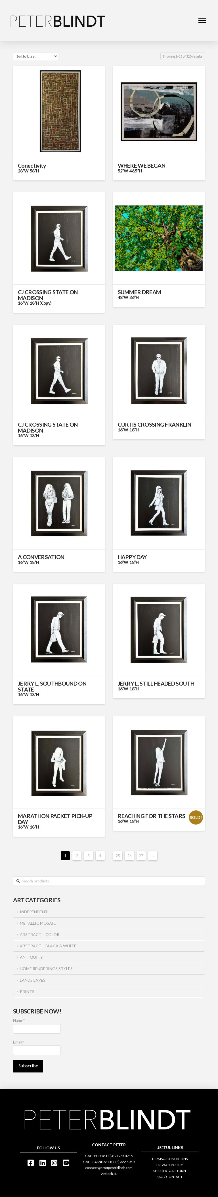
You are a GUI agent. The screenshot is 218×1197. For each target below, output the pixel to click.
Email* (37, 1047)
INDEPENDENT (34, 911)
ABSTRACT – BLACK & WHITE (48, 945)
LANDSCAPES (32, 980)
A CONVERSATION (41, 557)
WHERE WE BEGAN (141, 165)
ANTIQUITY (31, 957)
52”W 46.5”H (130, 170)
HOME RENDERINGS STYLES (46, 968)
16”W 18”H (28, 435)
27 (141, 856)
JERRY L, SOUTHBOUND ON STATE (52, 686)
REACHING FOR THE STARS (151, 816)
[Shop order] (35, 56)
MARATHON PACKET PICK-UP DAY (55, 819)
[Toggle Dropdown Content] (202, 20)
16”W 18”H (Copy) (34, 302)
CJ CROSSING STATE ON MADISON (47, 295)
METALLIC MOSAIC (38, 923)
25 (118, 856)
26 (129, 856)
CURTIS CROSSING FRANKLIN (154, 424)
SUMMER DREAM (159, 294)
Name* (37, 1026)
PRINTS (27, 991)
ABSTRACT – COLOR (39, 934)
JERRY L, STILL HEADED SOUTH (156, 683)
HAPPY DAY (132, 557)
